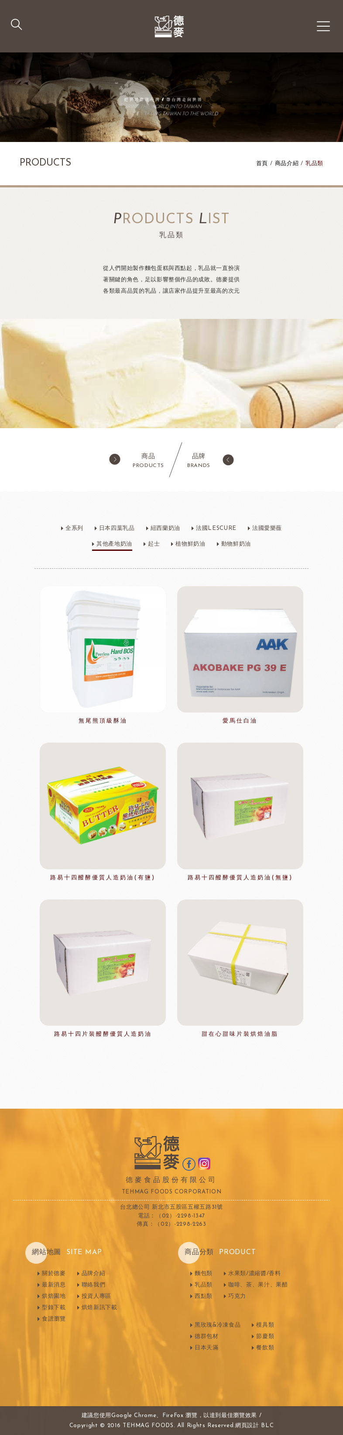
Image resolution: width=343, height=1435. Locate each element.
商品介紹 (287, 163)
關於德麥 (54, 1273)
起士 (154, 544)
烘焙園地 (54, 1296)
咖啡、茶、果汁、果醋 (258, 1285)
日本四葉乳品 (117, 528)
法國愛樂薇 (267, 528)
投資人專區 (96, 1296)
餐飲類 (265, 1348)
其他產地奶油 (114, 544)
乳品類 (314, 163)
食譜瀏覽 (54, 1319)
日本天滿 (207, 1348)
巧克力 (237, 1296)
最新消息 (54, 1285)
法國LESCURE (216, 528)
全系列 (74, 528)
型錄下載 (54, 1308)
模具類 (265, 1325)
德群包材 (207, 1336)
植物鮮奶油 (190, 544)
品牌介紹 (94, 1273)
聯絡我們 (94, 1285)
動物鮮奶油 (236, 544)
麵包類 (204, 1273)
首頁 (262, 163)
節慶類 (265, 1336)
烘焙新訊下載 (99, 1308)
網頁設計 (247, 1425)
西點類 (204, 1296)
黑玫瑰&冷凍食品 (217, 1325)
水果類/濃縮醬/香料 (254, 1273)
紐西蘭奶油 (165, 528)
